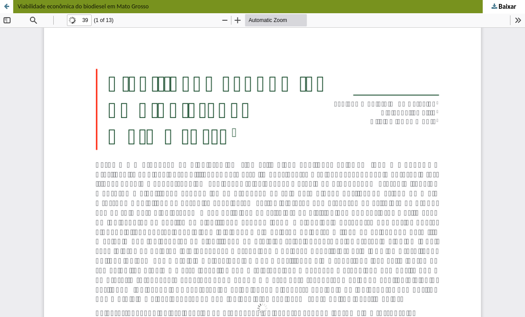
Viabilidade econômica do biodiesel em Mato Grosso (83, 6)
